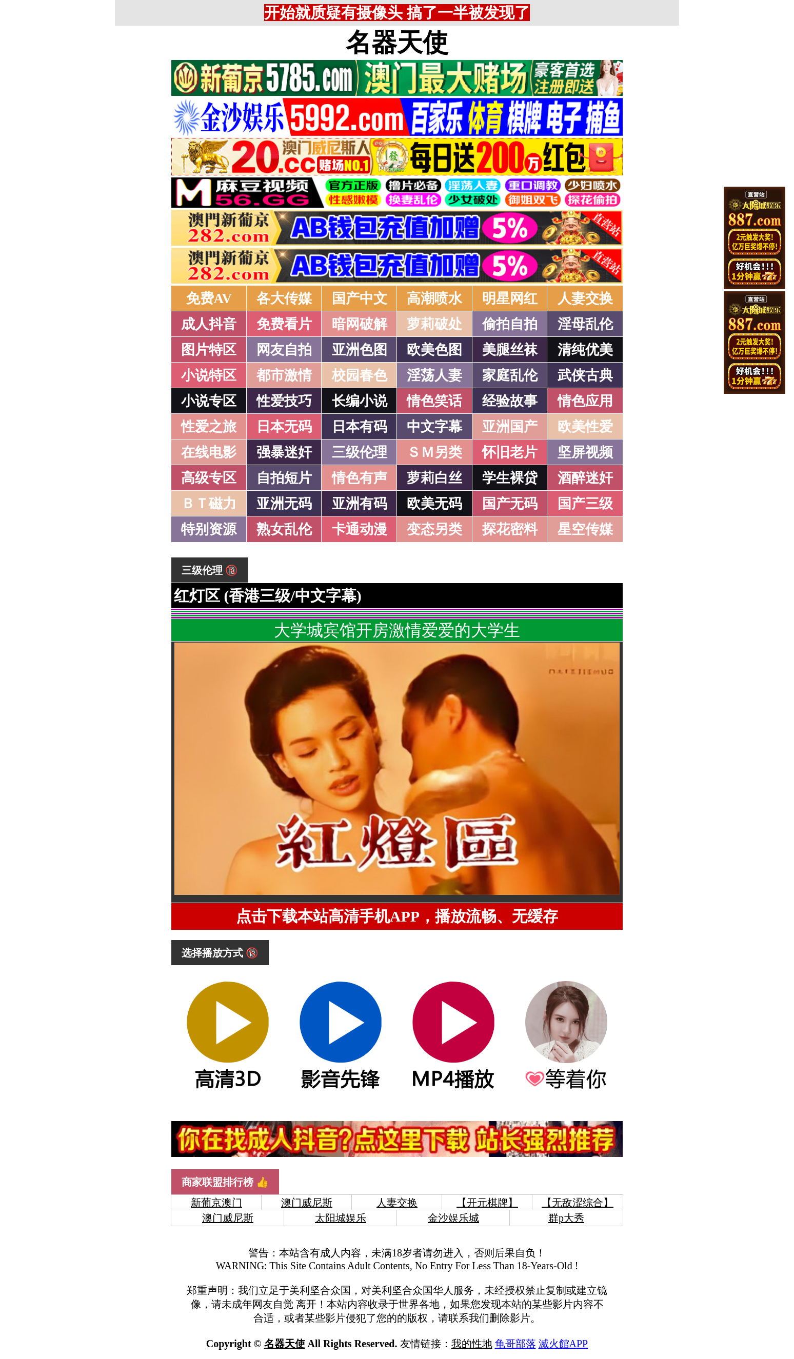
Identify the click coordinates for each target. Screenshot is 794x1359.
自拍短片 (284, 478)
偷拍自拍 (510, 324)
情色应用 (585, 401)
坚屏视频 (585, 452)
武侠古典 (585, 375)
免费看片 (284, 324)
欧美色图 (434, 349)
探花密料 (510, 529)
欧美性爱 (585, 426)
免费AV (209, 298)
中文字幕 (434, 426)
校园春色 (359, 375)
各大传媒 (284, 298)
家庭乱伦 (510, 375)
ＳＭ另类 (434, 452)
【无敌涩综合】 (577, 1202)
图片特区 (208, 349)
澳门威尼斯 (306, 1202)
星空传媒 (585, 529)
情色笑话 (434, 401)
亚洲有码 (359, 503)
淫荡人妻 (434, 375)
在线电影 (208, 452)
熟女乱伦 (284, 529)
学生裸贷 (510, 478)
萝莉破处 (434, 324)
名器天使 (397, 42)
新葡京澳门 (216, 1202)
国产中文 (359, 298)
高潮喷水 (434, 298)
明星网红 (510, 298)
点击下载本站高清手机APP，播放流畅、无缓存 (397, 916)
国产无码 (510, 503)
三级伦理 (359, 452)
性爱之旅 (208, 426)
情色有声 (359, 478)
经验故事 (510, 401)
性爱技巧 (284, 401)
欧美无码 (434, 503)
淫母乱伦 (585, 324)
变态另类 (434, 529)
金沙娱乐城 (453, 1218)
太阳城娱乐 (340, 1218)
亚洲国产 (510, 426)
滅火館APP (563, 1343)
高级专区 (208, 478)
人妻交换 (585, 298)
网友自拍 (284, 349)
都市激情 (284, 375)
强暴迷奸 (284, 452)
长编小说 (359, 401)
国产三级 (585, 503)
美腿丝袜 (510, 349)
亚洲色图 (359, 349)
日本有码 (359, 426)
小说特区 (208, 375)
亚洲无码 (284, 503)
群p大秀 (566, 1218)
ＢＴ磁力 (208, 503)
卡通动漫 (359, 529)
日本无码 (284, 426)
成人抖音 (208, 324)
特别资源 (208, 529)
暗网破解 (359, 324)
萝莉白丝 (434, 478)
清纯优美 (585, 349)
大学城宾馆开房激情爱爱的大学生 (397, 630)
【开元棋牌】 (487, 1202)
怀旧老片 (510, 452)
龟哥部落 (515, 1343)
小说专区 (208, 401)
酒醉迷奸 (585, 478)
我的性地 (471, 1343)
